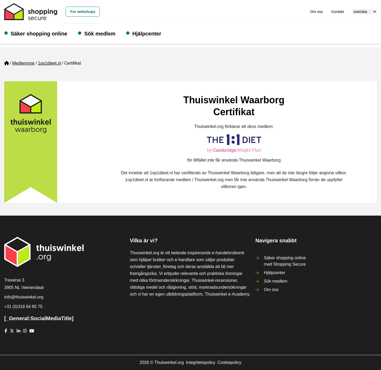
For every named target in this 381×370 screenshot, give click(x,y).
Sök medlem (99, 34)
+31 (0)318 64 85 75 (23, 306)
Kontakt (338, 12)
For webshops (82, 12)
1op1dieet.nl (49, 63)
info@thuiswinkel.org (23, 297)
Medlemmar (23, 63)
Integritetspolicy (200, 362)
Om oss (316, 12)
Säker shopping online (39, 34)
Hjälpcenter (146, 34)
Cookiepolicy (229, 362)
